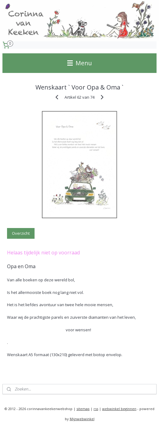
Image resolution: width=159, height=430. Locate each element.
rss (96, 408)
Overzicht (21, 233)
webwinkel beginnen (119, 408)
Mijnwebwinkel (82, 419)
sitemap (83, 408)
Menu (79, 63)
